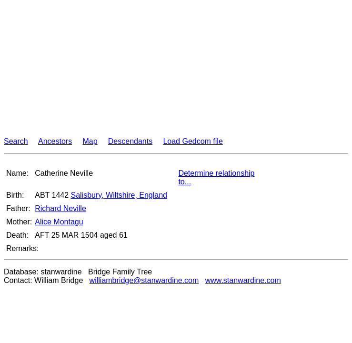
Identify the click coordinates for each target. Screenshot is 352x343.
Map (89, 141)
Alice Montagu (59, 222)
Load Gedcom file (192, 141)
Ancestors (55, 141)
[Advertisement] (176, 70)
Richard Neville (60, 208)
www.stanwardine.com (243, 280)
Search (16, 141)
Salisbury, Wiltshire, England (119, 195)
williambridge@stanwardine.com (144, 280)
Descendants (130, 141)
